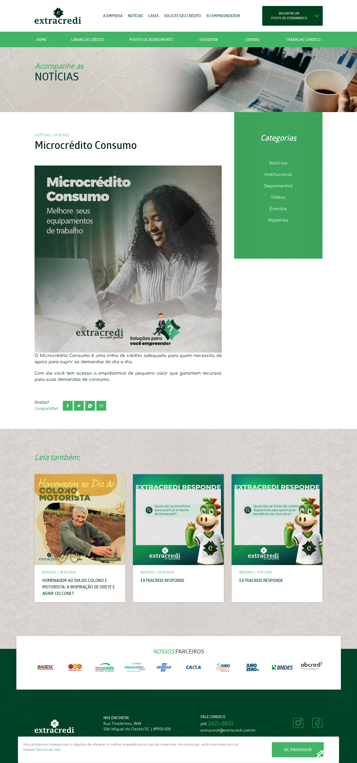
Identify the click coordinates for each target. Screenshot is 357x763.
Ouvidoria (208, 40)
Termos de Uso (48, 750)
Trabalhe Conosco (303, 40)
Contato (252, 40)
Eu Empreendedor (223, 16)
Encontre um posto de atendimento (289, 16)
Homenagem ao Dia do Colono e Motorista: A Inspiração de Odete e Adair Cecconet (78, 587)
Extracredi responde (162, 581)
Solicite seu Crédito (182, 16)
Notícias (135, 16)
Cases (153, 16)
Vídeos (278, 197)
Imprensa (278, 220)
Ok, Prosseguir (298, 750)
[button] (87, 39)
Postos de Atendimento (151, 40)
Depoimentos (278, 186)
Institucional (278, 174)
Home (41, 40)
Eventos (278, 209)
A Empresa (113, 16)
